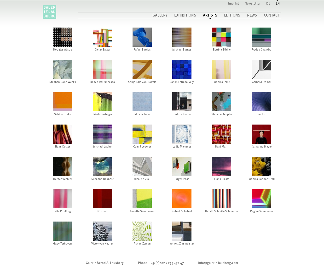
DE (268, 3)
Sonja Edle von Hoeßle (142, 82)
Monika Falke (222, 82)
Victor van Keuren (102, 243)
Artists (210, 15)
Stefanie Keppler (221, 114)
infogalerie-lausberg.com (218, 263)
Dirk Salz (102, 211)
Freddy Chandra (261, 49)
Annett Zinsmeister (182, 243)
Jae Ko (261, 114)
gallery (160, 15)
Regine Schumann (261, 211)
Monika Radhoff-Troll (262, 179)
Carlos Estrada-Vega (182, 82)
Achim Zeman (142, 243)
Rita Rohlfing (63, 211)
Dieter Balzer (102, 49)
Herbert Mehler (62, 179)
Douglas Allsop (62, 49)
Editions (232, 15)
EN (278, 3)
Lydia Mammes (182, 146)
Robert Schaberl (182, 211)
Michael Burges (181, 49)
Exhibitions (185, 15)
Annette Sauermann (142, 211)
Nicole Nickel (142, 179)
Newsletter (252, 3)
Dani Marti (221, 146)
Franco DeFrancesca (102, 82)
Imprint (233, 3)
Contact (272, 15)
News (252, 15)
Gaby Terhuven (62, 243)
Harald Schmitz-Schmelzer (221, 211)
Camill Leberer (142, 146)
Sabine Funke (62, 114)
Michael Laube (102, 146)
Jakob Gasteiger (102, 114)
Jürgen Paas (182, 179)
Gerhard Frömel (261, 82)
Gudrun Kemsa (182, 114)
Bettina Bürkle (222, 49)
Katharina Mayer (261, 146)
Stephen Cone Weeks (62, 82)
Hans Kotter (62, 146)
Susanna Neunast (102, 179)
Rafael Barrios (142, 49)
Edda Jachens (142, 114)
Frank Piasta (221, 179)
